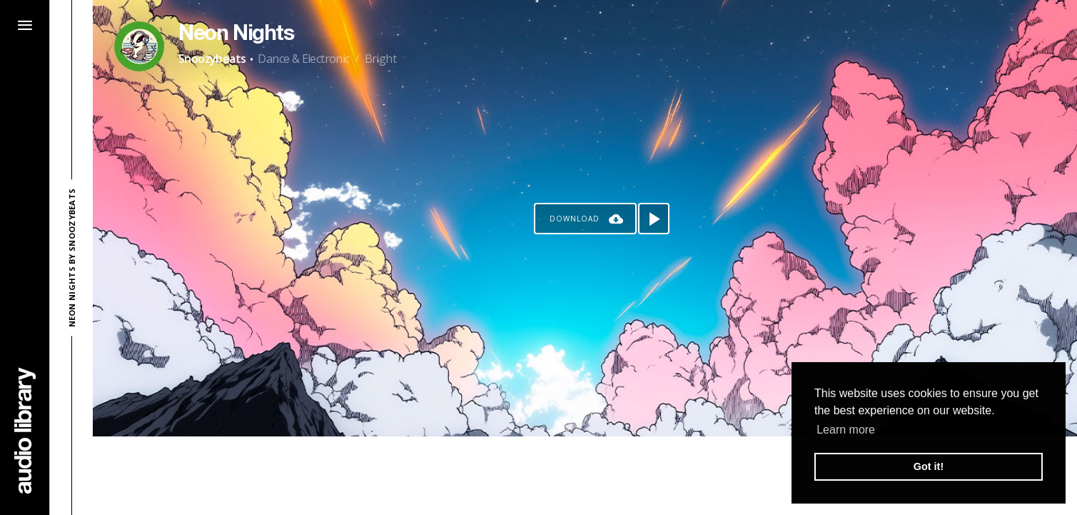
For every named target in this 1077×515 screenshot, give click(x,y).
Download (575, 219)
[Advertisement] (585, 476)
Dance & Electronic (303, 58)
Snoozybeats (212, 58)
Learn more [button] (845, 430)
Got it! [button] (929, 466)
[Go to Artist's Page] (139, 46)
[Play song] (653, 218)
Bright (380, 58)
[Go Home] (25, 430)
